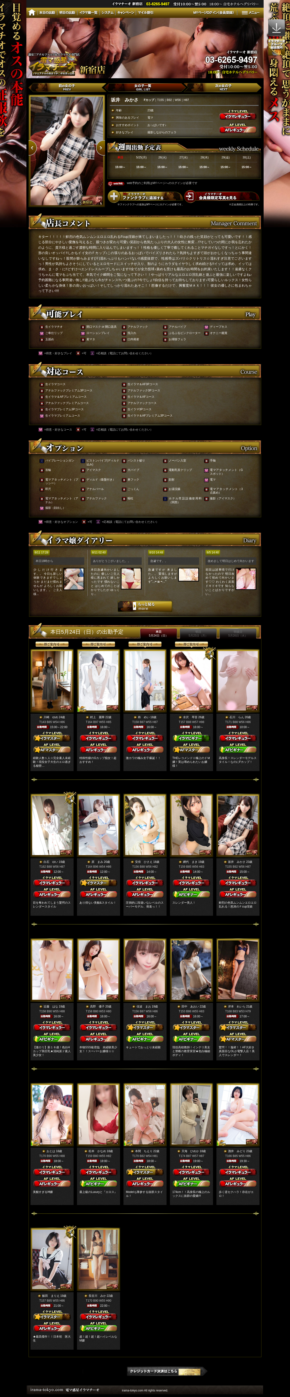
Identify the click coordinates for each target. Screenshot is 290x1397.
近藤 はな (51, 1006)
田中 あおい (190, 1006)
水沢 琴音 (190, 717)
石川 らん (236, 717)
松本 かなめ (97, 1151)
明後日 (238, 633)
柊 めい (144, 717)
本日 (158, 633)
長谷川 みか (97, 1296)
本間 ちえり (144, 1151)
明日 (198, 633)
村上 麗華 (97, 717)
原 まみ (97, 862)
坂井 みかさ (236, 862)
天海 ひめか (190, 1151)
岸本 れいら (236, 1006)
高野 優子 (97, 1006)
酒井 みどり (236, 1151)
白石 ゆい (51, 862)
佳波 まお (144, 1006)
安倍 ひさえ (144, 862)
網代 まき (190, 862)
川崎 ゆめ (51, 717)
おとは (50, 1151)
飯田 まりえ (51, 1296)
